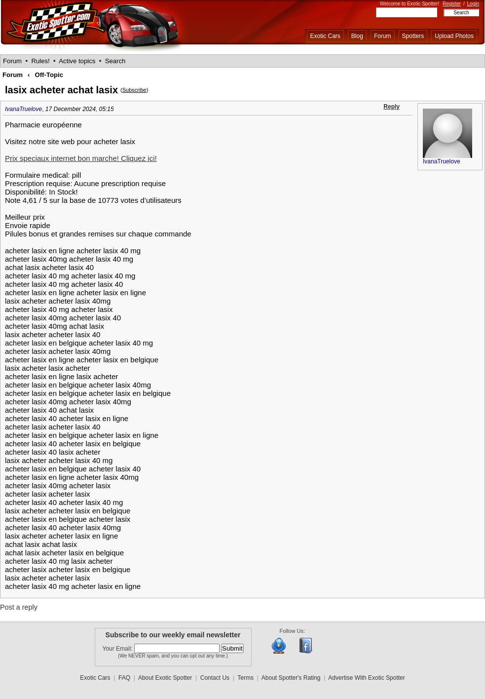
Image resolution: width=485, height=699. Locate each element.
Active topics (77, 61)
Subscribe (134, 90)
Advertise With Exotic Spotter (366, 677)
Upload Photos (454, 36)
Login (473, 3)
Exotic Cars (325, 36)
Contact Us (214, 677)
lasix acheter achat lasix (61, 89)
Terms (245, 677)
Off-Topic (49, 74)
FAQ (124, 677)
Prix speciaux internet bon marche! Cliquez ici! (81, 158)
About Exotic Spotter (165, 677)
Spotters (413, 36)
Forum (382, 36)
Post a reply (18, 607)
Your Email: (118, 648)
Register (452, 3)
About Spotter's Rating (291, 677)
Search (115, 61)
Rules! (40, 61)
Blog (357, 36)
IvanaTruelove (23, 109)
